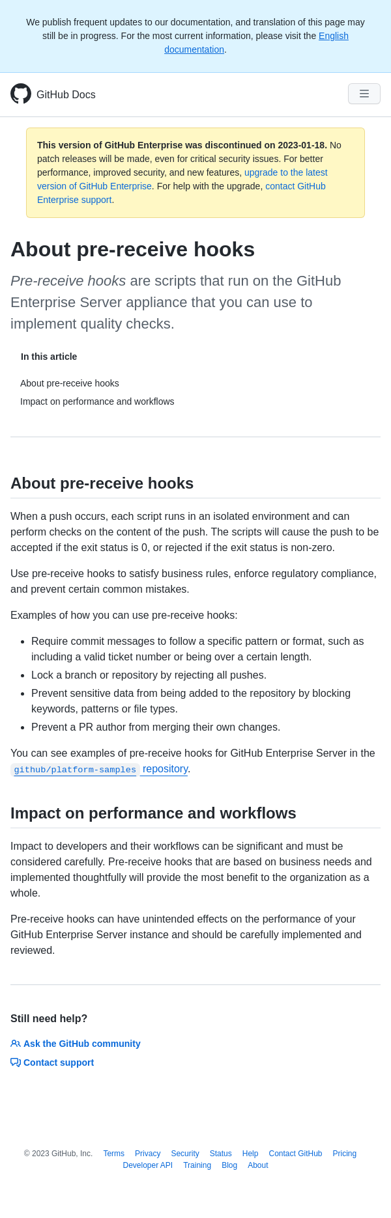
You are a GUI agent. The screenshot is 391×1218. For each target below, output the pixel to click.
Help (250, 1153)
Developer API (148, 1165)
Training (197, 1165)
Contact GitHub (295, 1153)
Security (185, 1153)
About (258, 1165)
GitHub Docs (66, 94)
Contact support (52, 1062)
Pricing (345, 1153)
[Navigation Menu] (364, 93)
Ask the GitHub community (75, 1043)
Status (221, 1153)
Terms (113, 1153)
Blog (229, 1165)
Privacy (147, 1153)
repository (99, 768)
